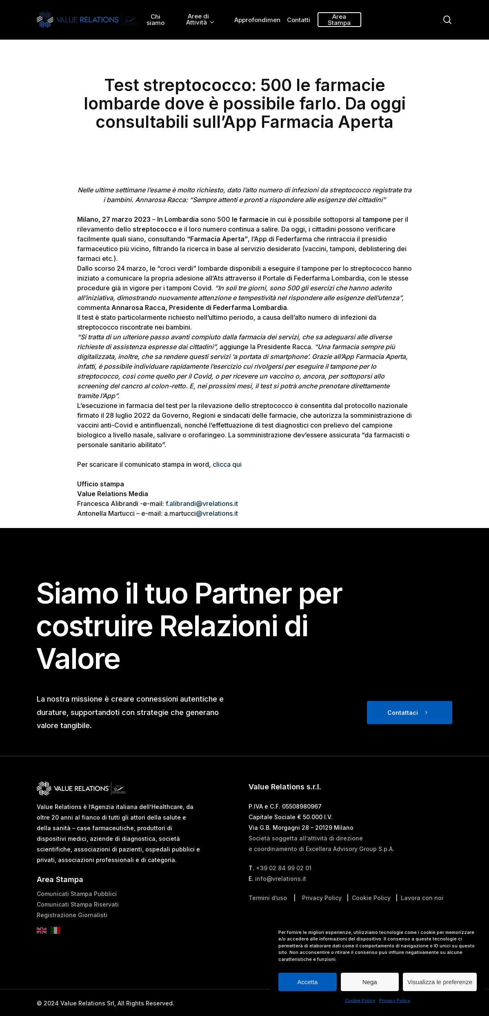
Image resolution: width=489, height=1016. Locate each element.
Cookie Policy (360, 1000)
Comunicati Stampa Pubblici (77, 910)
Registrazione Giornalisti (72, 931)
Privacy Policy (394, 1000)
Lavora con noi (422, 914)
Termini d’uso (268, 914)
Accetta (307, 981)
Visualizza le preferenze (439, 981)
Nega (369, 981)
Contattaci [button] (402, 728)
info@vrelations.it (280, 894)
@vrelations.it (217, 513)
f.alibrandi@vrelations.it (202, 503)
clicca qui (227, 464)
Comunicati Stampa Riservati (78, 920)
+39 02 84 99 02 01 (283, 884)
